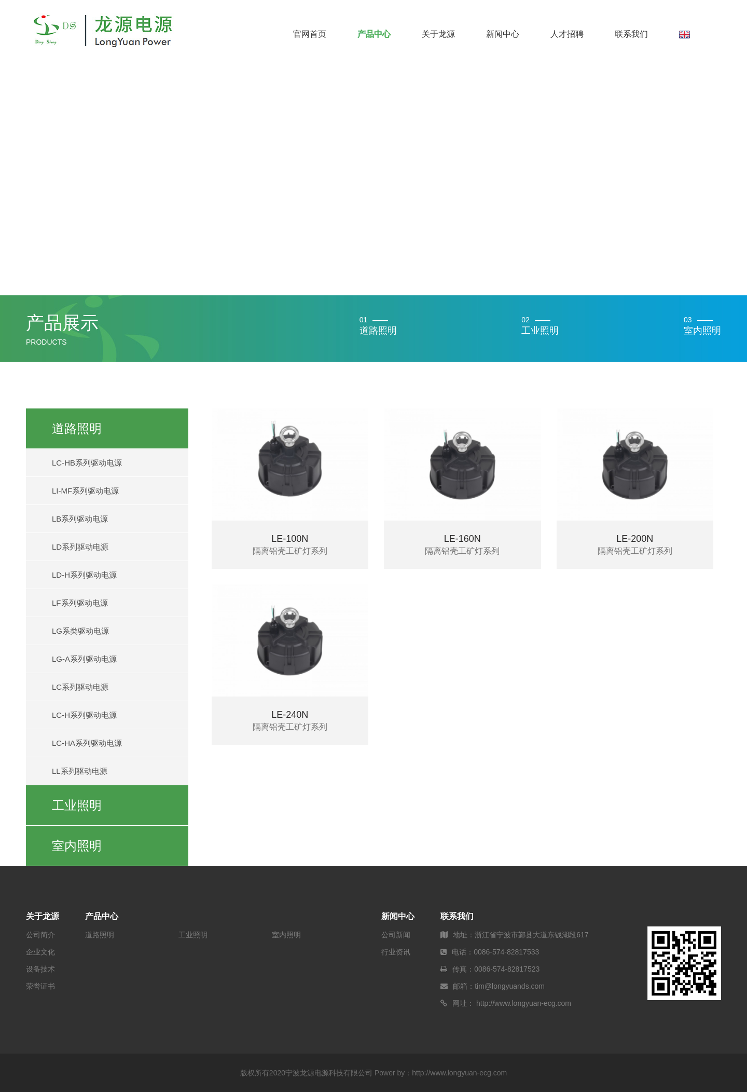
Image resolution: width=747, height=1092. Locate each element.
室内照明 (77, 846)
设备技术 (40, 969)
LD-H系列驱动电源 (84, 574)
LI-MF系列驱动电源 (85, 490)
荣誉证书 (40, 986)
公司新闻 (395, 935)
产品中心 (374, 34)
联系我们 (631, 34)
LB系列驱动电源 (80, 518)
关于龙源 (438, 34)
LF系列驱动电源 (80, 602)
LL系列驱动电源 (79, 771)
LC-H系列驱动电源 (84, 715)
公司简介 (40, 935)
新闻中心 (502, 34)
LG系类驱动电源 (80, 630)
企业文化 (40, 952)
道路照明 (77, 428)
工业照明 (77, 805)
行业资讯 (395, 952)
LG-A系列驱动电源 (84, 658)
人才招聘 (567, 34)
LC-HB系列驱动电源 (87, 462)
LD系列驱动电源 (80, 546)
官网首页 (309, 34)
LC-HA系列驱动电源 (87, 743)
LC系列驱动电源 (80, 687)
